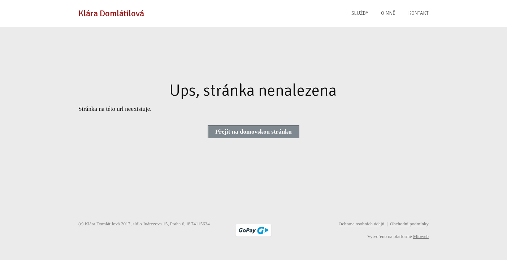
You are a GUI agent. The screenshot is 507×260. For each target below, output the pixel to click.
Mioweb (421, 236)
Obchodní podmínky (409, 223)
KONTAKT (418, 13)
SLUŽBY (359, 13)
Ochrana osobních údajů (361, 223)
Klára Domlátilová (111, 13)
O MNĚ (388, 13)
